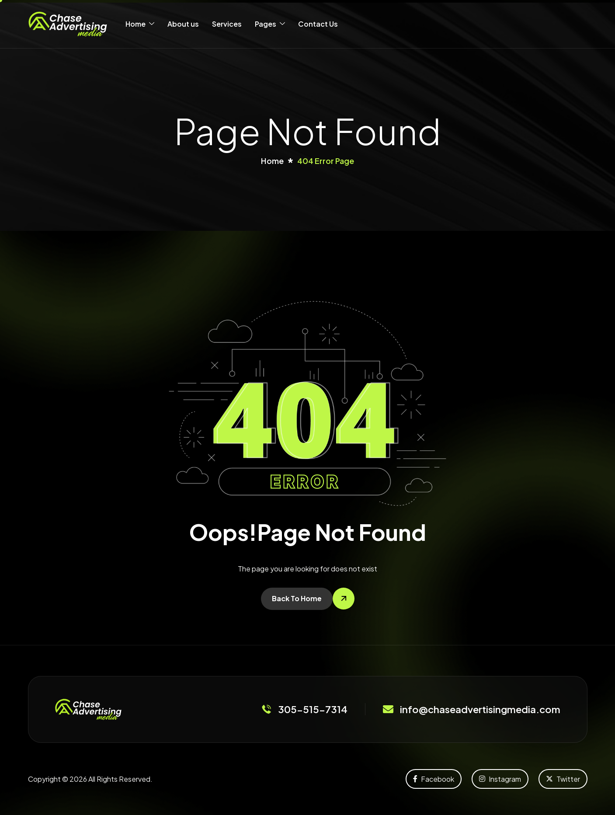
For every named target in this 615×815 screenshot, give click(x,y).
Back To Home (297, 598)
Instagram (500, 779)
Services (227, 23)
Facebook (433, 779)
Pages (270, 23)
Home (139, 23)
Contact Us (318, 23)
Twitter (563, 779)
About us (183, 23)
